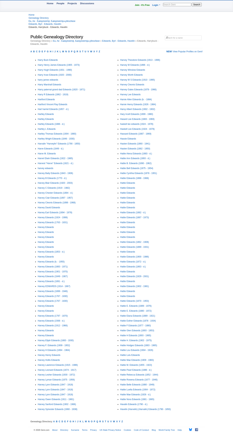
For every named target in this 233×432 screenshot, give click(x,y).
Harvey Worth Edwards (131, 75)
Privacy (93, 430)
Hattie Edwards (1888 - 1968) (134, 178)
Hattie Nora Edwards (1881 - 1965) (137, 399)
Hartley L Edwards (47, 129)
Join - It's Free (142, 5)
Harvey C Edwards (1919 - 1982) (54, 188)
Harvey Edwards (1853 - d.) (51, 252)
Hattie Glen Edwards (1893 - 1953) (137, 330)
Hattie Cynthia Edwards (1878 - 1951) (138, 173)
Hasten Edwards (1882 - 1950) (135, 148)
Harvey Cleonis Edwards (132, 84)
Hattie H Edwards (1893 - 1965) (135, 335)
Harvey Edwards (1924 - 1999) (53, 217)
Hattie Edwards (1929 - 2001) (134, 276)
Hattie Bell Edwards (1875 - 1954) (136, 168)
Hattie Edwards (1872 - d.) (133, 261)
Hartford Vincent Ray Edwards (52, 104)
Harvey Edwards (46, 227)
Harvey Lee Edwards (130, 94)
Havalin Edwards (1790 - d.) (133, 404)
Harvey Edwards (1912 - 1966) (53, 325)
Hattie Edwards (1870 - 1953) (134, 301)
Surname (75, 430)
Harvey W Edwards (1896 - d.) (135, 65)
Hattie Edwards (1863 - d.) (133, 266)
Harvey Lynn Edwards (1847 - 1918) (55, 384)
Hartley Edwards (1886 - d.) (51, 124)
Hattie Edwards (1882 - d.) (133, 212)
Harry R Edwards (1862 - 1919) (53, 94)
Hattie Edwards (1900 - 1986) (134, 256)
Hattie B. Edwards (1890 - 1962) (135, 163)
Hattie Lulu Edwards (130, 355)
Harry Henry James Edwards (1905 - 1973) (59, 65)
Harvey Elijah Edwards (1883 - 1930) (56, 340)
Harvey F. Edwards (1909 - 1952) (54, 345)
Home (50, 3)
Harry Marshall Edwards (49, 84)
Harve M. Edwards (47, 153)
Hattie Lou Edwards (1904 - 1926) (136, 350)
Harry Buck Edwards (48, 60)
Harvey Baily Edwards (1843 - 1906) (55, 173)
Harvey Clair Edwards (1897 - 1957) (55, 198)
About (55, 430)
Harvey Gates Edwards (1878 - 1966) (138, 89)
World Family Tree (166, 430)
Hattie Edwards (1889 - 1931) (134, 247)
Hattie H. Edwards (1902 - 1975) (136, 340)
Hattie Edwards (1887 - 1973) (134, 217)
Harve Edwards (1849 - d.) (51, 148)
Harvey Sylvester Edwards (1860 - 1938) (57, 409)
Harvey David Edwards (49, 207)
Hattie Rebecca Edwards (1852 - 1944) (139, 374)
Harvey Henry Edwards (49, 355)
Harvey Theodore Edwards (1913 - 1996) (140, 60)
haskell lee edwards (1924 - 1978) (136, 124)
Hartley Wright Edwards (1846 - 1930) (56, 138)
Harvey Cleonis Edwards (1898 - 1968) (57, 202)
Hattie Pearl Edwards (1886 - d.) (135, 370)
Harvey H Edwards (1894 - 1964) (54, 350)
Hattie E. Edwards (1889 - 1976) (135, 306)
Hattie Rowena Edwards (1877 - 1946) (139, 379)
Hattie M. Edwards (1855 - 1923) (136, 365)
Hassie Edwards (128, 138)
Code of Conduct (141, 430)
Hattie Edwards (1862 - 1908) (134, 242)
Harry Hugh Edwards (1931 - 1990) (55, 70)
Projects (72, 3)
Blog (154, 430)
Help (180, 430)
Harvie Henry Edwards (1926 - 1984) (138, 104)
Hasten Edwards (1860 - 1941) (135, 143)
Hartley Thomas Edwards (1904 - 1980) (57, 133)
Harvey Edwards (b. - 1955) (51, 261)
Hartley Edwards (46, 114)
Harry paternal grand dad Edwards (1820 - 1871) (61, 89)
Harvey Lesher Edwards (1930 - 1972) (56, 374)
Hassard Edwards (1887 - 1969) (135, 133)
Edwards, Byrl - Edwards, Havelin (45, 24)
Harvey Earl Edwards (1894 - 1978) (55, 212)
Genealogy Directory (39, 18)
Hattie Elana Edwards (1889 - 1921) (137, 316)
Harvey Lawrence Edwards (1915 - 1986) (58, 365)
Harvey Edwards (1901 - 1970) (53, 271)
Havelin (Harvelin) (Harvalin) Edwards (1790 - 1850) (145, 409)
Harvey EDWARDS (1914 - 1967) (54, 286)
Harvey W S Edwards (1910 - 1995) (137, 80)
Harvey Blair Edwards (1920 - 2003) (55, 183)
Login (155, 5)
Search (196, 4)
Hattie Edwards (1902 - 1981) (134, 286)
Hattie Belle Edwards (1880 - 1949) (137, 384)
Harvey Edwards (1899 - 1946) (53, 291)
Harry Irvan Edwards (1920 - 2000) (55, 75)
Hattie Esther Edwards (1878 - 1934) (138, 321)
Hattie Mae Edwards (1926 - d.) (135, 394)
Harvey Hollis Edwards (49, 360)
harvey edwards (45, 168)
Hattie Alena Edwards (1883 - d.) (136, 153)
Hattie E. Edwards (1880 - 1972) (135, 311)
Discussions (87, 3)
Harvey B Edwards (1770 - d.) (52, 178)
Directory (64, 430)
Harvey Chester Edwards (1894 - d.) (55, 193)
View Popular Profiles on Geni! (184, 51)
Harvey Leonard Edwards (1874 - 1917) (57, 370)
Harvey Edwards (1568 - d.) (51, 321)
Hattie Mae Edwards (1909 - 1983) (137, 360)
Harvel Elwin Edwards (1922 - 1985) (55, 158)
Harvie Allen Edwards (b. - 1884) (136, 99)
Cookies (127, 430)
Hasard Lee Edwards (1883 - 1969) (137, 119)
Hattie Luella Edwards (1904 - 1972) (137, 389)
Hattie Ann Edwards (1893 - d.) (135, 158)
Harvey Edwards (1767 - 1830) (53, 296)
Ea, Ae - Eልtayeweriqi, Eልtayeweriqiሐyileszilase (52, 21)
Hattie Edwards (127, 183)
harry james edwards (48, 80)
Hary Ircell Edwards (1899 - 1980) (136, 114)
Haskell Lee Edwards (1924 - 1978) (137, 129)
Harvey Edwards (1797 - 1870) (53, 316)
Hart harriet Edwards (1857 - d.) (53, 109)
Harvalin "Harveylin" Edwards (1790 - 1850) (59, 143)
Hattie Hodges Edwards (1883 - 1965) (138, 345)
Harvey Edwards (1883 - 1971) (53, 266)
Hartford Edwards (46, 99)
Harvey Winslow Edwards (132, 70)
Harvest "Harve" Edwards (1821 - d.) (55, 163)
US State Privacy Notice (110, 430)
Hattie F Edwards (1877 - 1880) (135, 325)
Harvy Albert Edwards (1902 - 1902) (137, 109)
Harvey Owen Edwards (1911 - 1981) (56, 399)
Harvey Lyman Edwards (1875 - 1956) (56, 379)
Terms (84, 430)
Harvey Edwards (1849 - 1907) (53, 276)
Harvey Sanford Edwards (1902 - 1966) (57, 404)
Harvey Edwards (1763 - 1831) (53, 222)
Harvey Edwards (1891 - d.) (51, 281)
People (60, 3)
